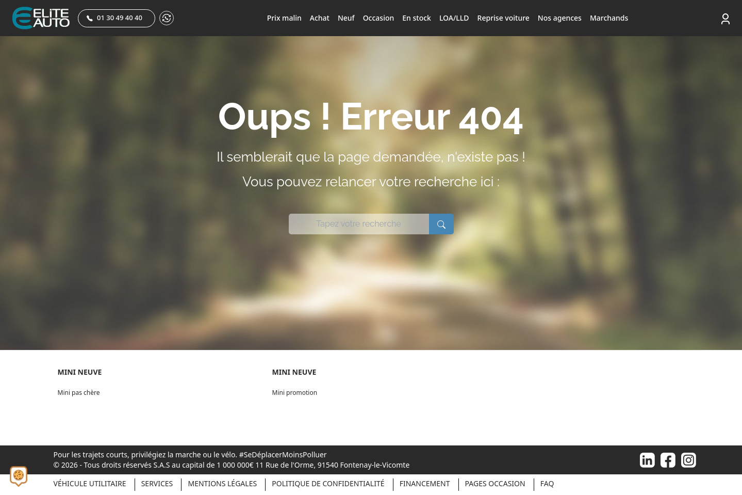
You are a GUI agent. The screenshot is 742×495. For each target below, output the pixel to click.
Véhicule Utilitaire (90, 483)
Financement (425, 483)
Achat (319, 18)
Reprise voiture (503, 18)
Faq (547, 483)
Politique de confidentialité (328, 483)
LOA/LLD (454, 18)
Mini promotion (295, 392)
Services (157, 483)
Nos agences (560, 18)
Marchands (609, 18)
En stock (416, 18)
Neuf (346, 18)
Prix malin (284, 18)
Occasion (378, 18)
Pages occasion (495, 483)
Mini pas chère (79, 392)
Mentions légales (222, 483)
